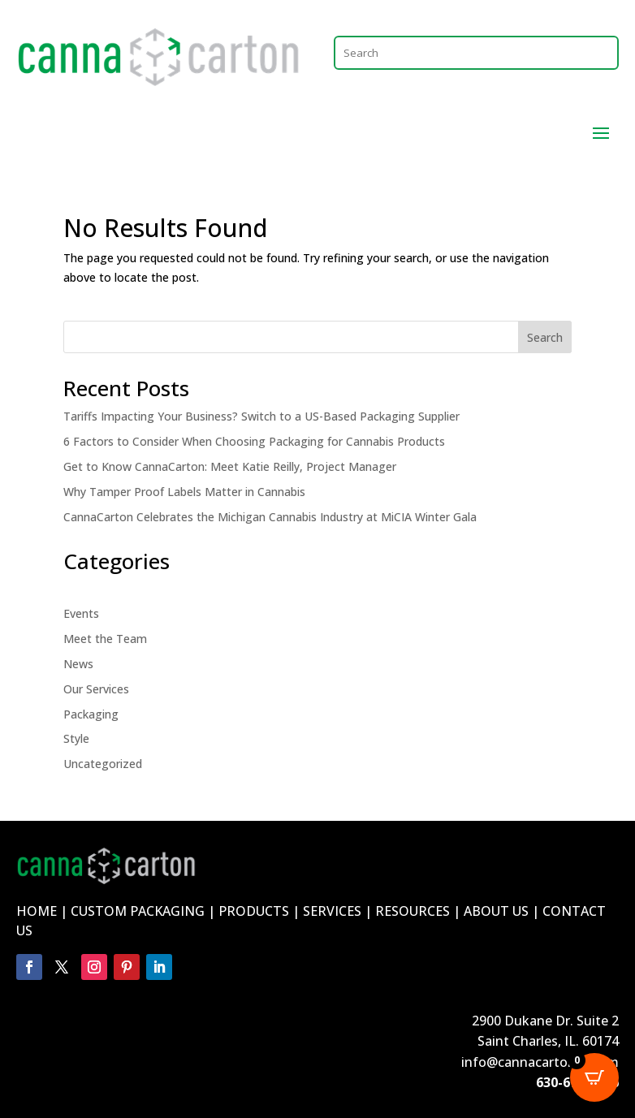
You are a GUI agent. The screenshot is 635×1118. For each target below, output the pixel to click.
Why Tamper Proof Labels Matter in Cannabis (184, 491)
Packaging (91, 714)
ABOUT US (496, 911)
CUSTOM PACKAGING (138, 911)
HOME (36, 911)
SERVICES (332, 911)
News (78, 663)
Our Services (96, 689)
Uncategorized (102, 763)
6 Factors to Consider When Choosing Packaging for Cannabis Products (254, 441)
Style (76, 738)
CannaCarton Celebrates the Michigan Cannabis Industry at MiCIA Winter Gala (270, 516)
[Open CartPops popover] (594, 1077)
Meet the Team (105, 638)
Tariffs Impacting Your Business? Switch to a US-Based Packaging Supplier (261, 416)
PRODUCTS (253, 911)
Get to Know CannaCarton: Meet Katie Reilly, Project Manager (229, 466)
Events (81, 613)
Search (545, 337)
